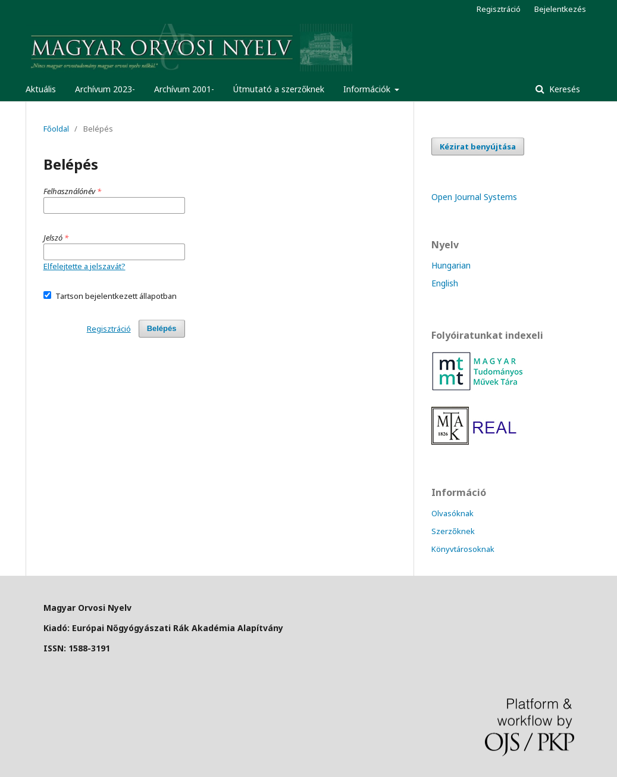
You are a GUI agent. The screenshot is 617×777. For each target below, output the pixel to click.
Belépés (162, 328)
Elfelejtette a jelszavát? (84, 266)
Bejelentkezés (560, 9)
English (444, 283)
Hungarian (451, 265)
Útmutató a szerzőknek (278, 89)
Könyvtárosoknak (462, 549)
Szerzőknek (453, 531)
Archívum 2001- (184, 89)
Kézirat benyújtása (478, 146)
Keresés (563, 89)
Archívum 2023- (105, 89)
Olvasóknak (452, 513)
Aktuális (41, 89)
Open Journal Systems (474, 196)
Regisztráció (499, 9)
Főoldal (56, 128)
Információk (368, 89)
